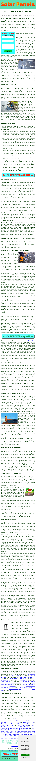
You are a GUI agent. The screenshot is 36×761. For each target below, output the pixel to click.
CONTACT (26, 8)
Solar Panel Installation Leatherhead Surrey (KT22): (16, 18)
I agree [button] (22, 754)
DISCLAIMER (32, 8)
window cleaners (5, 681)
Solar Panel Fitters (8, 725)
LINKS (19, 8)
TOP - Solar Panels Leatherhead (10, 738)
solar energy (7, 555)
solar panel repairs (15, 689)
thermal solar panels (7, 636)
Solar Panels (14, 726)
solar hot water (16, 683)
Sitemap (2, 750)
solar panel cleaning (26, 687)
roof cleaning (31, 674)
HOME (15, 8)
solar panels (19, 74)
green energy (12, 686)
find (5, 696)
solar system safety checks (26, 640)
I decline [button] (27, 754)
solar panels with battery (9, 649)
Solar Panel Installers (20, 731)
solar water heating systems (10, 653)
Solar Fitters (18, 732)
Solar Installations (12, 728)
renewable (27, 114)
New (15, 750)
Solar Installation (28, 722)
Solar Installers (25, 726)
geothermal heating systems (9, 479)
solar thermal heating (17, 678)
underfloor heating (26, 677)
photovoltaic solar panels (19, 643)
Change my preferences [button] (25, 757)
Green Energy (30, 729)
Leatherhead (31, 340)
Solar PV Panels (5, 723)
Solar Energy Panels (23, 720)
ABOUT (22, 8)
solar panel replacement (28, 681)
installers (11, 262)
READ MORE (11, 391)
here (16, 718)
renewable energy (13, 368)
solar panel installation (23, 636)
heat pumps (15, 675)
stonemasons (4, 680)
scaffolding (21, 680)
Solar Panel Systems (15, 722)
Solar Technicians (23, 725)
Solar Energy (10, 720)
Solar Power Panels (29, 723)
